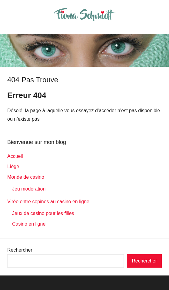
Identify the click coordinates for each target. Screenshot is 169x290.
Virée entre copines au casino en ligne (48, 201)
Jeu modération (28, 188)
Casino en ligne (28, 223)
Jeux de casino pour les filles (43, 213)
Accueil (15, 156)
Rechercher (19, 250)
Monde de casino (25, 177)
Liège (13, 166)
